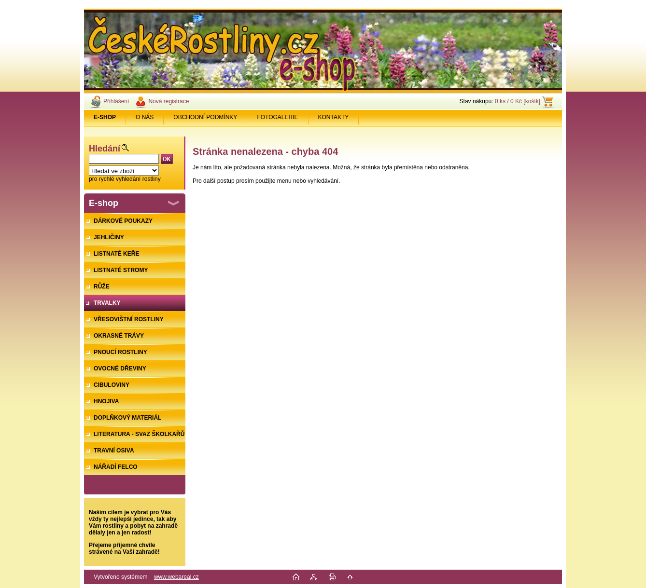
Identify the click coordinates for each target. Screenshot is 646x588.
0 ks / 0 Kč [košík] (517, 101)
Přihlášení (116, 101)
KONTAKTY (333, 117)
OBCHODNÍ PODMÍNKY (205, 117)
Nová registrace (168, 101)
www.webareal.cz (176, 577)
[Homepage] (105, 117)
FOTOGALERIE (277, 117)
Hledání (104, 148)
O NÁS (145, 117)
